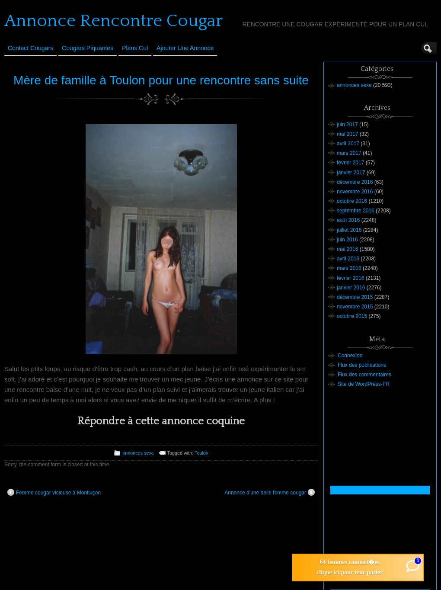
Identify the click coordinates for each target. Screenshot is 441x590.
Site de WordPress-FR (364, 384)
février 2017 (350, 163)
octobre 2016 (352, 201)
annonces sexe (138, 452)
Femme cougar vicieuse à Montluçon (54, 492)
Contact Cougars (30, 48)
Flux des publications (362, 365)
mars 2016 (349, 268)
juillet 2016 (349, 230)
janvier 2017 (351, 173)
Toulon (201, 452)
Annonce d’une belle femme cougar (269, 492)
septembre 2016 (355, 211)
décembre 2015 (355, 297)
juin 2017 (347, 125)
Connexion (350, 356)
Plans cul (135, 48)
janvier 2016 (351, 288)
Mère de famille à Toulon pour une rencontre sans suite (161, 80)
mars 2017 (349, 153)
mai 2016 (347, 249)
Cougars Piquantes (87, 48)
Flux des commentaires (364, 375)
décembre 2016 (355, 182)
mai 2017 (347, 134)
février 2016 (350, 278)
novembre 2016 (355, 192)
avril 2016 (348, 259)
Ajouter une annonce (185, 48)
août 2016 (348, 220)
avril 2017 (348, 144)
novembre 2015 (355, 307)
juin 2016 (347, 240)
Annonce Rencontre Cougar (113, 20)
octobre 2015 (352, 316)
